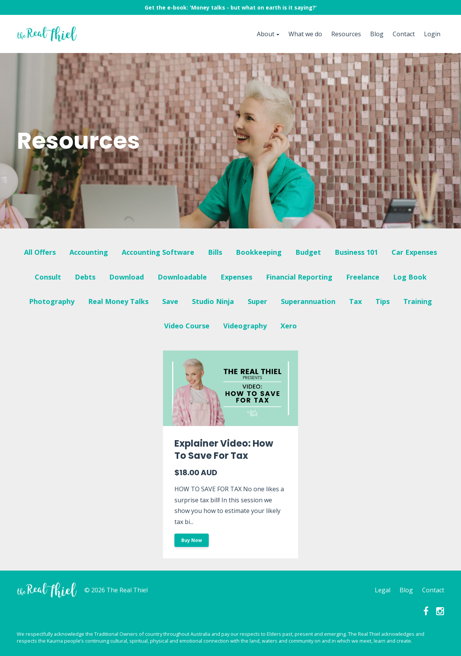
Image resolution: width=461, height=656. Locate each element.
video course (187, 325)
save (170, 301)
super (257, 301)
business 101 (356, 252)
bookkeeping (259, 252)
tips (383, 301)
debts (85, 276)
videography (245, 325)
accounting (88, 252)
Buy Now (191, 540)
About (265, 34)
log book (410, 276)
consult (48, 276)
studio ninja (213, 301)
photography (51, 301)
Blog (377, 34)
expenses (236, 276)
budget (308, 252)
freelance (362, 276)
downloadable (182, 276)
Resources (346, 34)
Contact (404, 34)
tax (355, 301)
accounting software (158, 252)
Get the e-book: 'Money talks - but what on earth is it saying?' (231, 7)
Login (432, 34)
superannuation (308, 301)
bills (215, 252)
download (126, 276)
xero (288, 325)
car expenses (414, 252)
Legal (382, 590)
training (417, 301)
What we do (305, 34)
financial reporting (299, 276)
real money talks (118, 301)
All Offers (40, 252)
